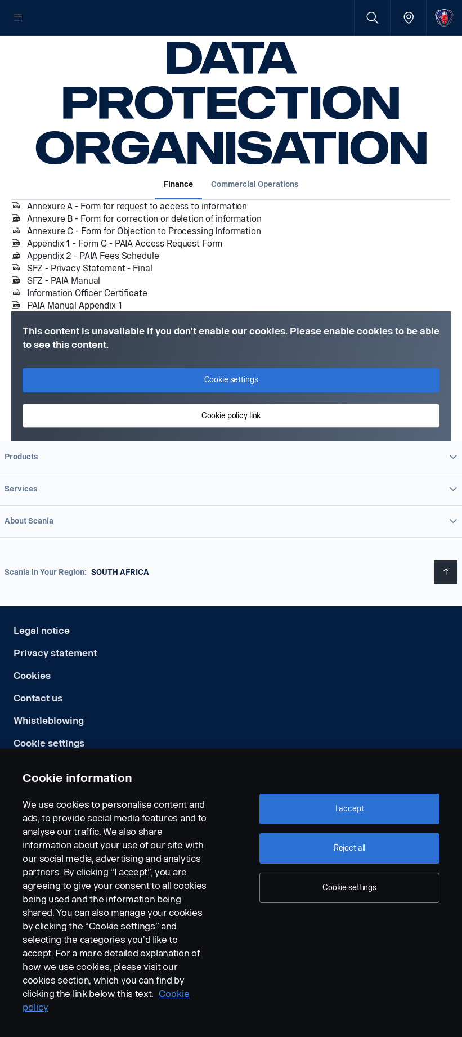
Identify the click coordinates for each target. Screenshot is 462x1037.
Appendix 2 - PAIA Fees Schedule (93, 292)
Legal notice (42, 666)
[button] (231, 493)
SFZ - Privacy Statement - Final (89, 304)
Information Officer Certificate (87, 329)
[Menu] (18, 18)
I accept (349, 808)
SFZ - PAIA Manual (63, 316)
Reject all (350, 848)
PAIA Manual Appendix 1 (75, 341)
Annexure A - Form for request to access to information (137, 242)
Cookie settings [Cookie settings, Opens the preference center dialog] (349, 887)
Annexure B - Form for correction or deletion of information (144, 254)
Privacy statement (55, 689)
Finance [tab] (178, 220)
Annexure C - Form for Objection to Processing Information (144, 267)
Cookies (32, 712)
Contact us (38, 734)
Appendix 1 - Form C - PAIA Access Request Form (125, 279)
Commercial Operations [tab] (254, 220)
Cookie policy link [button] (231, 452)
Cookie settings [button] (231, 416)
